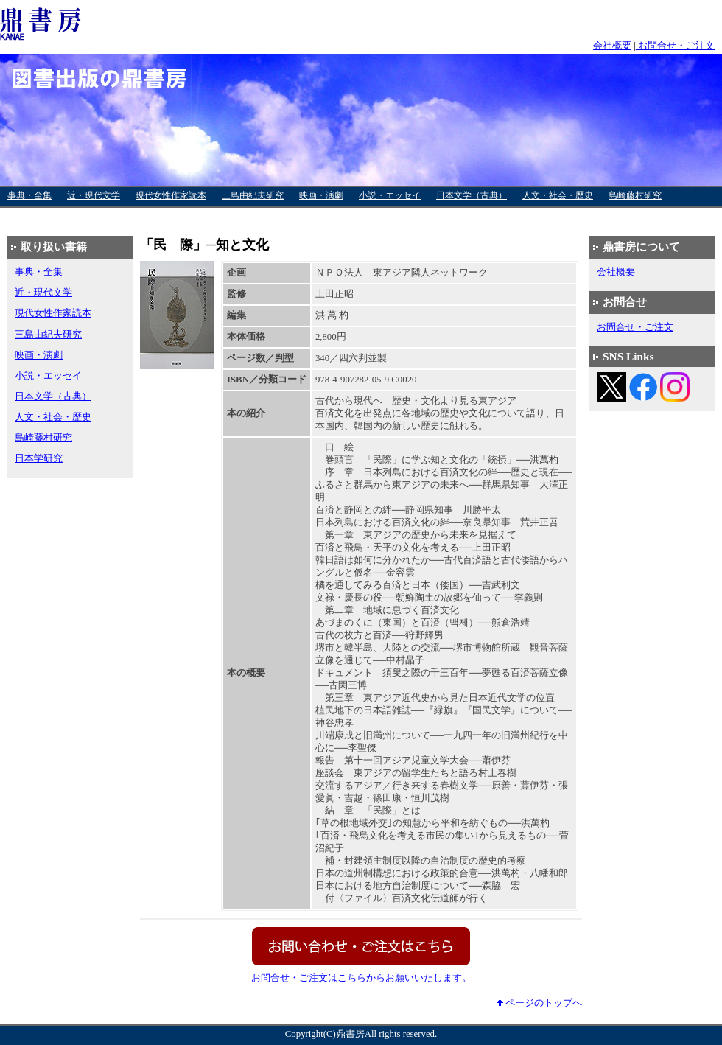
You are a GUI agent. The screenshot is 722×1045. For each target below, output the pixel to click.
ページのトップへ (543, 1003)
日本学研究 (29, 216)
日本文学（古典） (471, 195)
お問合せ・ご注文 (675, 46)
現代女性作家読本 (171, 195)
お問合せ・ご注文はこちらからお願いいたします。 (361, 978)
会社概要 (612, 46)
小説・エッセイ (390, 195)
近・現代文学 (93, 195)
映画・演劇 (321, 195)
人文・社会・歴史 (557, 195)
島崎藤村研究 (635, 195)
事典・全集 (29, 195)
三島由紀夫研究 (253, 195)
